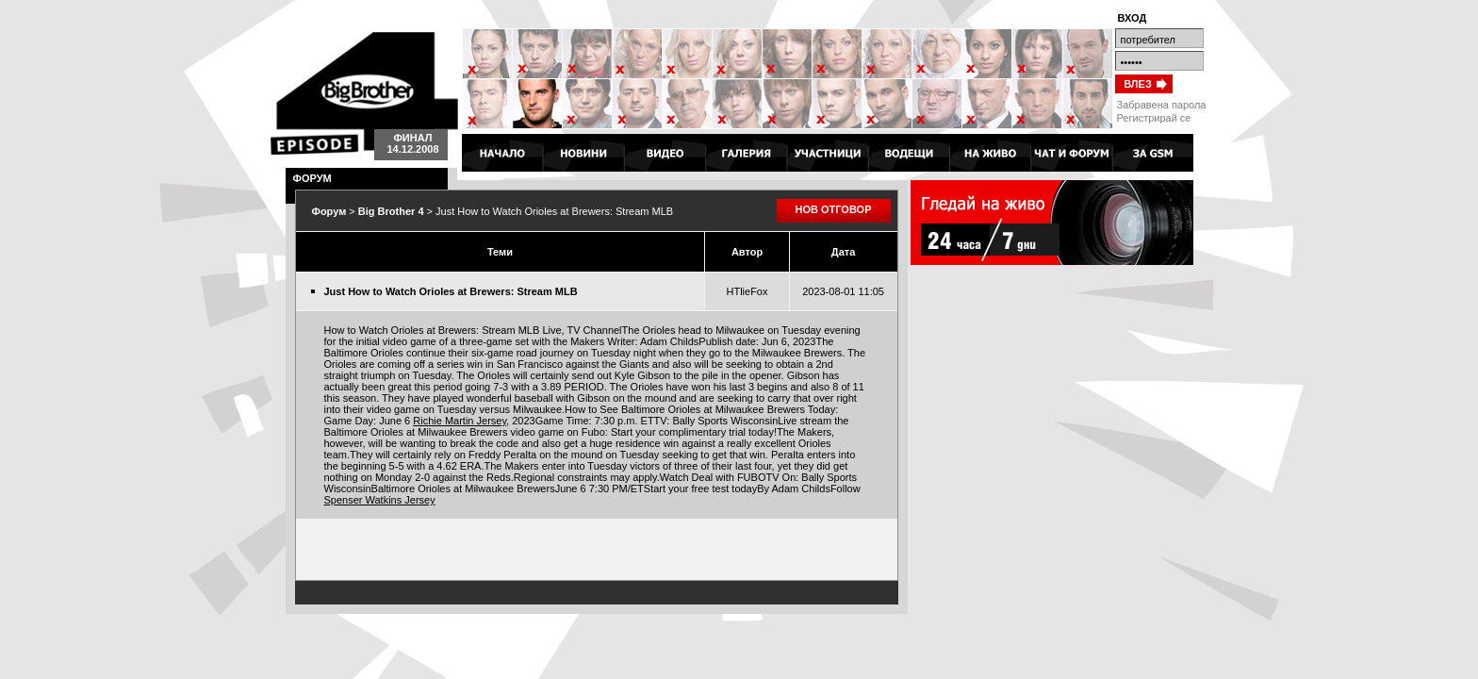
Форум (329, 211)
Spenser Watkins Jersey (379, 499)
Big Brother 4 (364, 93)
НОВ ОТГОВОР (834, 209)
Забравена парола (1162, 104)
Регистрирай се (1154, 118)
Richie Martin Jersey (459, 420)
